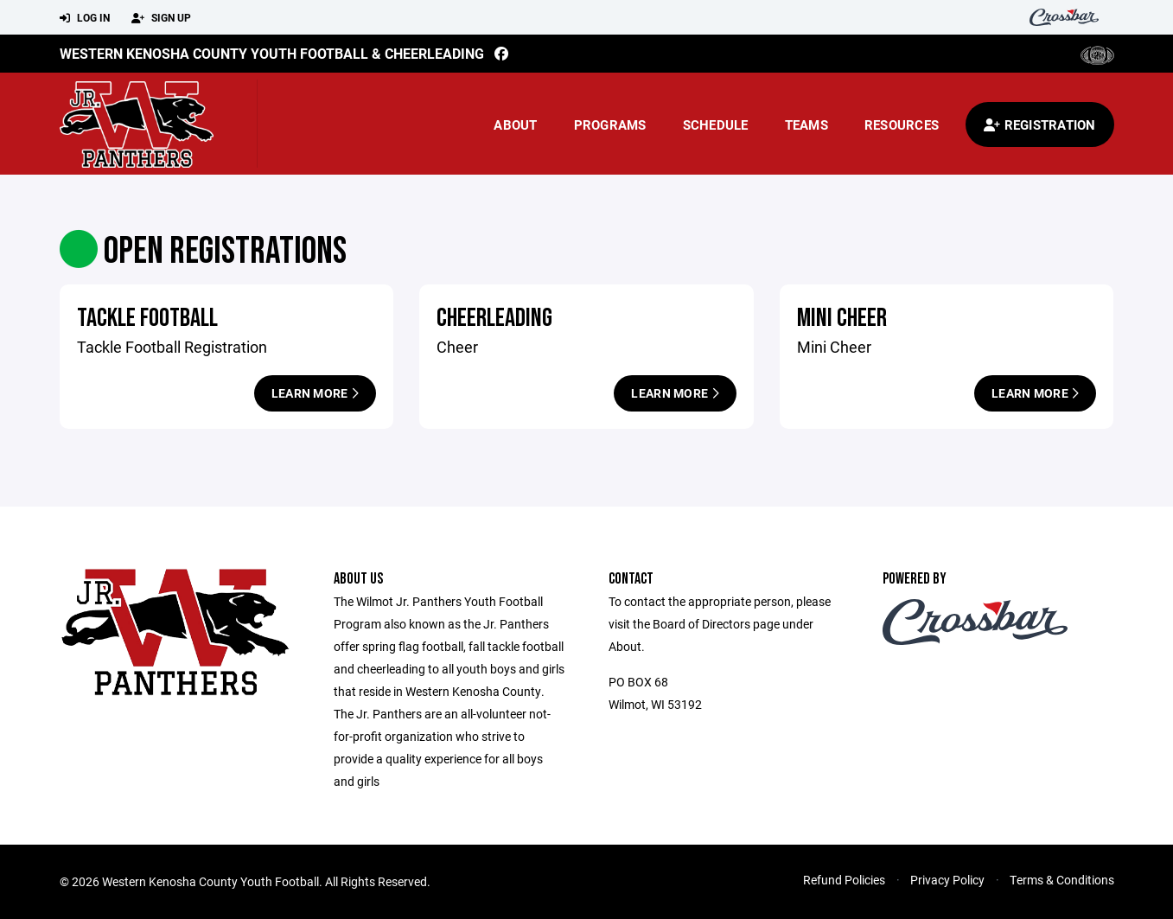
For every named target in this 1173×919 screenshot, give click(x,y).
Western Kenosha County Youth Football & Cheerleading (272, 53)
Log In (85, 18)
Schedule (716, 124)
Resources (901, 124)
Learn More (315, 393)
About (515, 124)
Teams (806, 124)
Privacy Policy (947, 879)
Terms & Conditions (1062, 879)
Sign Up (161, 18)
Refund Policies (844, 879)
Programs (610, 124)
